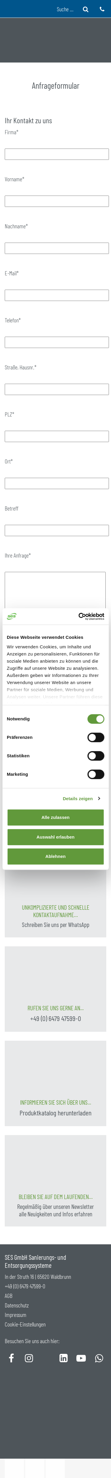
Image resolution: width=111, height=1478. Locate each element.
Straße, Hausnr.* (20, 367)
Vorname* (14, 178)
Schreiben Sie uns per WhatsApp (55, 924)
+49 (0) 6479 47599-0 (55, 1018)
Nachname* (16, 226)
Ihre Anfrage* (18, 555)
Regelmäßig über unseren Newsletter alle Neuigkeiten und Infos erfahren (55, 1210)
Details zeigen (78, 798)
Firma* (11, 131)
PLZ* (9, 414)
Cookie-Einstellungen (25, 1324)
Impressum (15, 1314)
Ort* (9, 461)
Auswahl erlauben (55, 836)
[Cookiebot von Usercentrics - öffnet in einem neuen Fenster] (79, 616)
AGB (8, 1295)
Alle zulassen (55, 817)
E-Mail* (12, 273)
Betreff (11, 508)
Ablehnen (55, 856)
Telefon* (13, 320)
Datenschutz (17, 1305)
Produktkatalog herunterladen (55, 1113)
